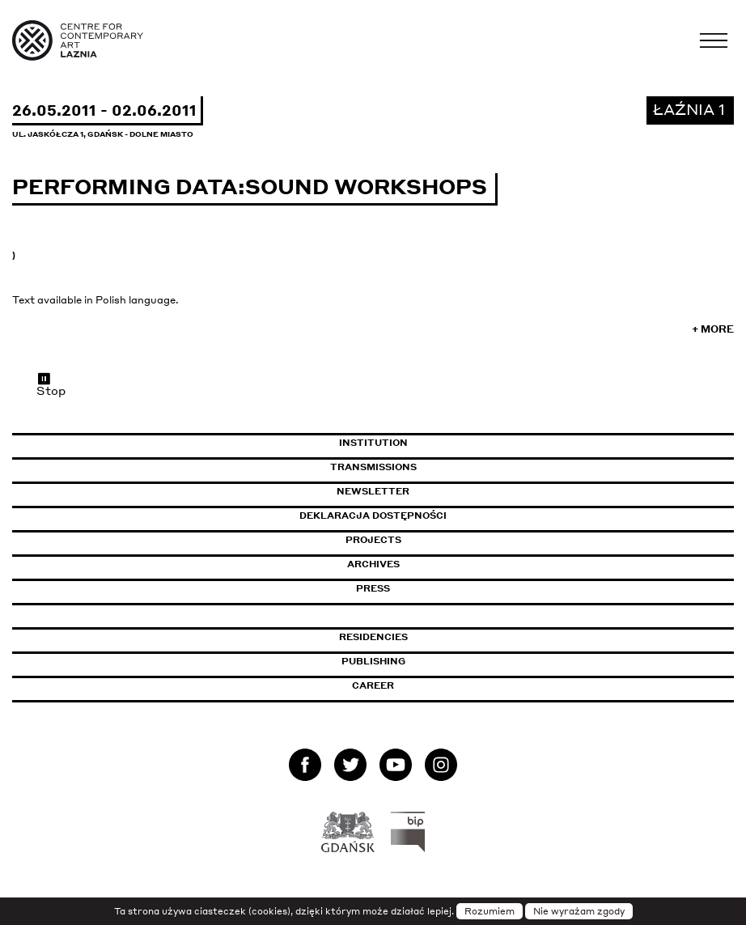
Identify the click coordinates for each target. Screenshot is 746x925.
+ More (713, 329)
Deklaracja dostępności (373, 515)
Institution (373, 442)
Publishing (373, 661)
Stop (51, 384)
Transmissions (443, 467)
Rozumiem (489, 911)
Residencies (373, 637)
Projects (373, 539)
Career (373, 685)
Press (373, 588)
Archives (373, 564)
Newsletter (373, 491)
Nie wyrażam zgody (579, 911)
